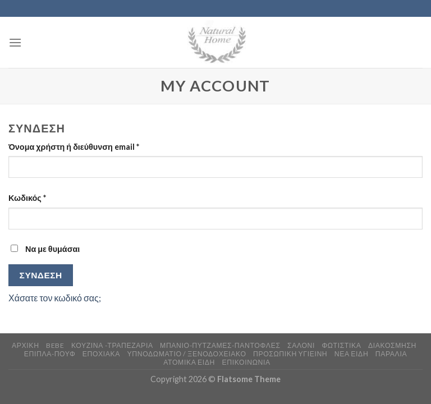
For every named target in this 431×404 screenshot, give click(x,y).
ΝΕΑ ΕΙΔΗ (351, 354)
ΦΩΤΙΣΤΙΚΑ (341, 345)
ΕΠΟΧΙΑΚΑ (101, 354)
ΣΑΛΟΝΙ (301, 345)
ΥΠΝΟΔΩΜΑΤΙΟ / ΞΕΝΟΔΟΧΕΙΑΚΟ (186, 354)
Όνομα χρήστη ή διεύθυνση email (73, 147)
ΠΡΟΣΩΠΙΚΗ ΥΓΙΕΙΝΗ (290, 354)
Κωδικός (27, 198)
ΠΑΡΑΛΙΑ (391, 354)
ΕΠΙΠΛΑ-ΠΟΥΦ (50, 354)
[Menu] (15, 42)
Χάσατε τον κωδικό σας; (54, 297)
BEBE (55, 345)
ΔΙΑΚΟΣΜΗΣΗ (392, 345)
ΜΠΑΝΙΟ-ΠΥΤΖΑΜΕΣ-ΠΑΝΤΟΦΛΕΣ (220, 345)
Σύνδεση (41, 275)
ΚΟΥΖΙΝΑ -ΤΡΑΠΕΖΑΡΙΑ (112, 345)
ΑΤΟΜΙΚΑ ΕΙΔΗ (189, 362)
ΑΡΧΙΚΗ (25, 345)
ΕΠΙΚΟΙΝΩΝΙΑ (246, 362)
